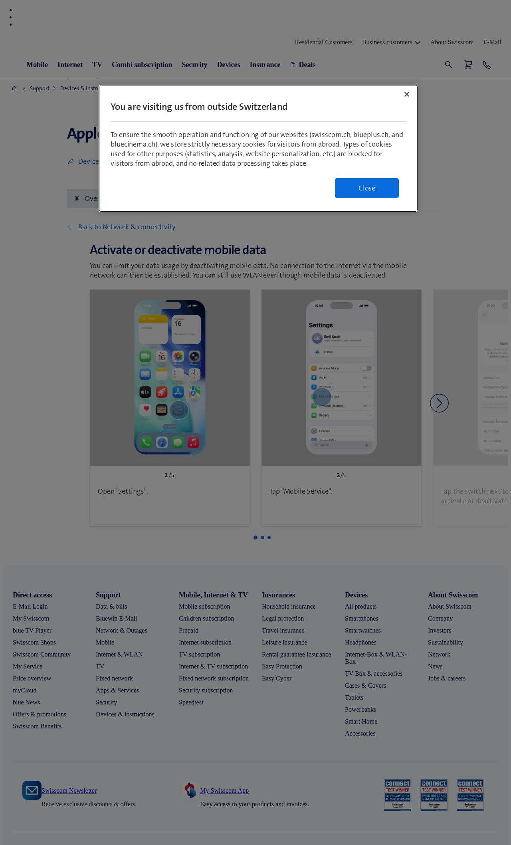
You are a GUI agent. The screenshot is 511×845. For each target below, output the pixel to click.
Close (366, 188)
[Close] (407, 94)
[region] (258, 148)
